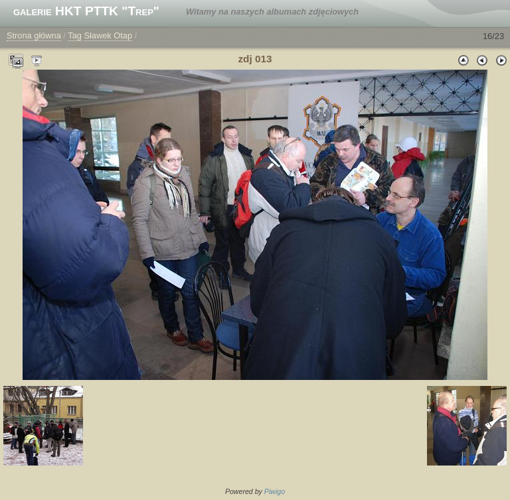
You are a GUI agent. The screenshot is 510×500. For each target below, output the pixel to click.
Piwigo (274, 491)
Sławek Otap (108, 35)
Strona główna (34, 35)
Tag (75, 35)
